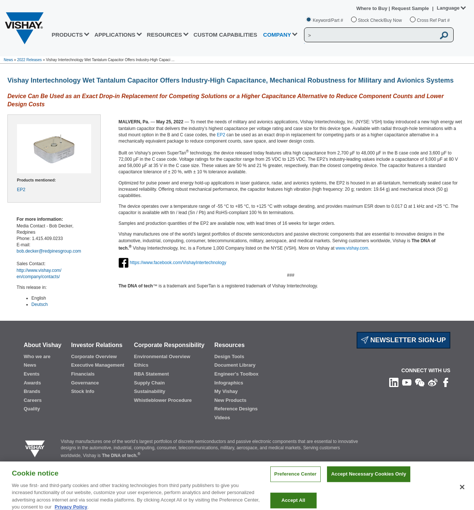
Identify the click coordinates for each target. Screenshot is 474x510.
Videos (222, 417)
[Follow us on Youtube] (406, 382)
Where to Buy (372, 8)
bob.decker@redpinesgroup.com (49, 251)
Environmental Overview (162, 356)
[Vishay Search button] (444, 35)
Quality (32, 408)
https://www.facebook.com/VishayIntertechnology (178, 262)
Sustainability (150, 391)
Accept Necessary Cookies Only (368, 478)
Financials (83, 374)
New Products (230, 400)
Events (32, 374)
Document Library (235, 365)
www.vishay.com (352, 248)
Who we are (37, 356)
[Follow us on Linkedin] (393, 382)
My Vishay (226, 391)
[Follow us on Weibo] (432, 382)
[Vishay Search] (369, 35)
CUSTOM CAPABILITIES (225, 34)
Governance (85, 383)
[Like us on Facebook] (445, 382)
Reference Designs (236, 408)
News (8, 60)
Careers (32, 400)
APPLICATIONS (115, 34)
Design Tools (229, 356)
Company (277, 34)
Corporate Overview (94, 356)
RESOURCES (164, 34)
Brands (32, 391)
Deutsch (39, 304)
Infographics (228, 383)
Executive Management (97, 365)
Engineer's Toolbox (236, 374)
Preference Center (295, 478)
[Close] (462, 491)
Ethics (141, 365)
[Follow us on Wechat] (419, 382)
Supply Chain (149, 383)
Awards (32, 383)
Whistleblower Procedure (163, 400)
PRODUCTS (67, 34)
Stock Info (82, 391)
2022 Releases (29, 60)
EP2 (21, 189)
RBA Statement (151, 374)
